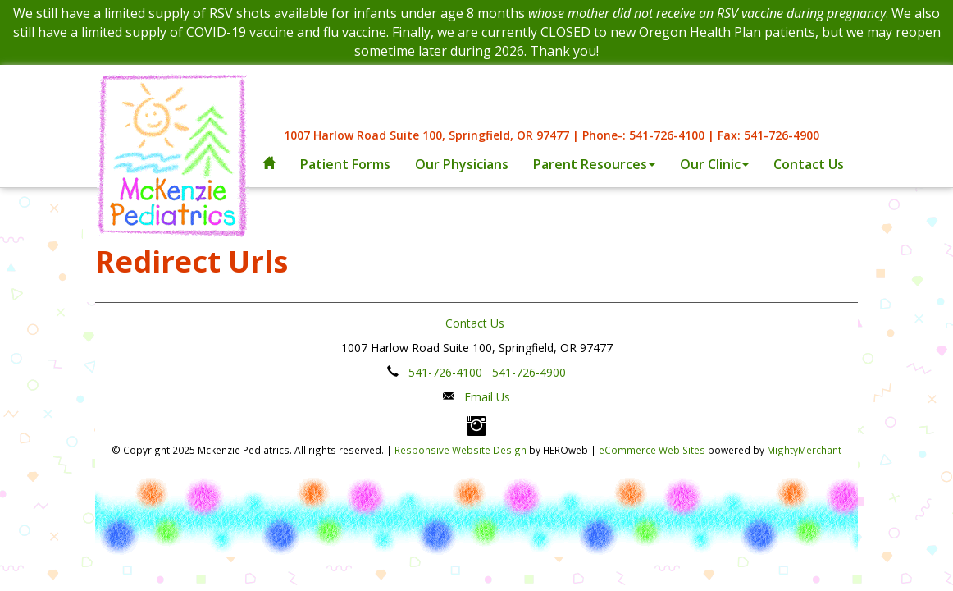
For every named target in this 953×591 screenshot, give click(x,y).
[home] (269, 164)
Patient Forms (345, 164)
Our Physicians (461, 164)
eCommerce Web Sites (652, 449)
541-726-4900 (529, 372)
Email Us (487, 397)
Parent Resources (594, 164)
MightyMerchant (804, 449)
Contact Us (808, 164)
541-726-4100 (445, 372)
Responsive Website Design (460, 449)
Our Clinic (714, 164)
